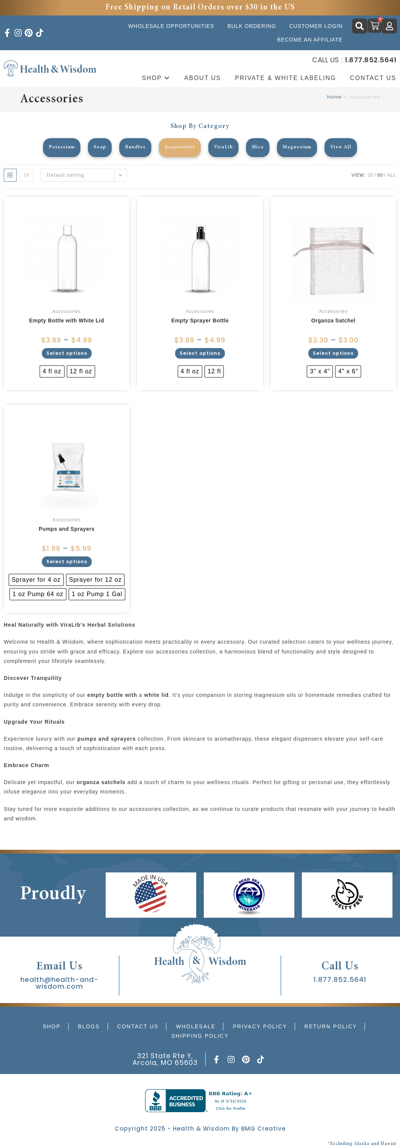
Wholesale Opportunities (171, 26)
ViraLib (223, 147)
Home (334, 97)
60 (380, 175)
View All (344, 147)
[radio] (52, 371)
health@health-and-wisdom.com (59, 983)
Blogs (89, 1026)
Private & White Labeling (285, 78)
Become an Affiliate (310, 40)
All (391, 175)
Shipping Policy (200, 1036)
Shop (156, 78)
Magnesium (299, 147)
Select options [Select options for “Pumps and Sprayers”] (66, 561)
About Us (202, 78)
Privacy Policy (260, 1026)
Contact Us (138, 1026)
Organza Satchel (333, 320)
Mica (258, 147)
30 (370, 175)
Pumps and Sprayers (67, 529)
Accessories (179, 147)
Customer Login (315, 26)
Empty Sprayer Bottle (200, 320)
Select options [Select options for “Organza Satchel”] (333, 353)
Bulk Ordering (252, 26)
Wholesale (195, 1026)
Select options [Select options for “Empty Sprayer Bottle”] (200, 353)
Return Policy (331, 1026)
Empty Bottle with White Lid (66, 320)
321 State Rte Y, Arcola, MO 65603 (165, 1059)
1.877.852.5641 (340, 979)
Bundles (133, 147)
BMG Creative (263, 1129)
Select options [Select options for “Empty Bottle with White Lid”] (66, 353)
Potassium (58, 147)
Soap (97, 147)
